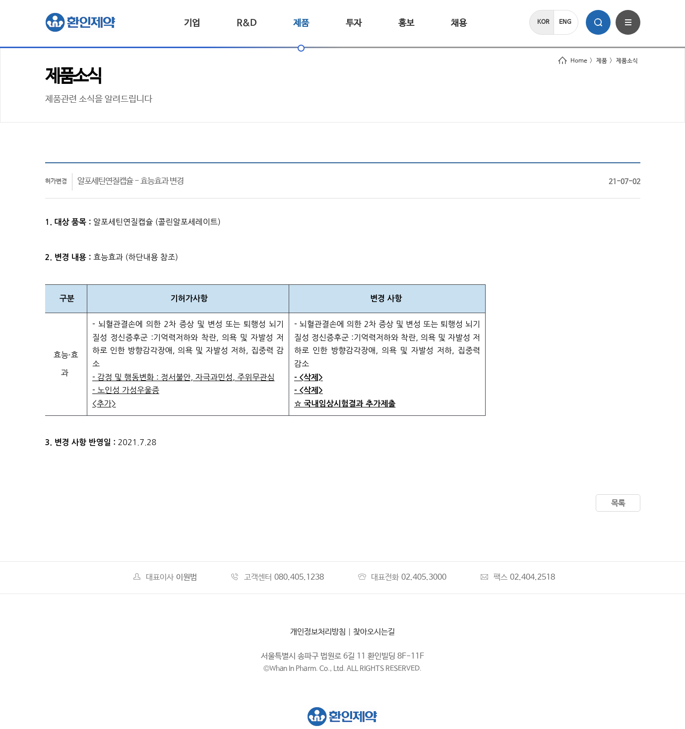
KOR (543, 22)
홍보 (406, 23)
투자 (354, 23)
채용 (459, 23)
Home (572, 61)
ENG (565, 22)
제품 (301, 23)
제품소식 (627, 61)
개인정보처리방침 (318, 632)
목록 (618, 503)
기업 (192, 23)
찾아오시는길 (374, 632)
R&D (246, 23)
